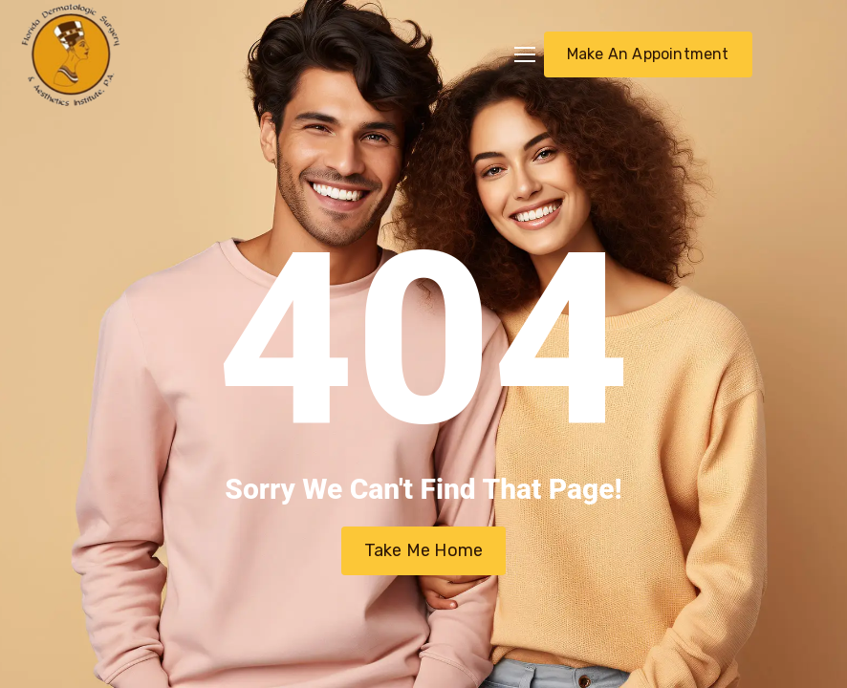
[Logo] (71, 54)
